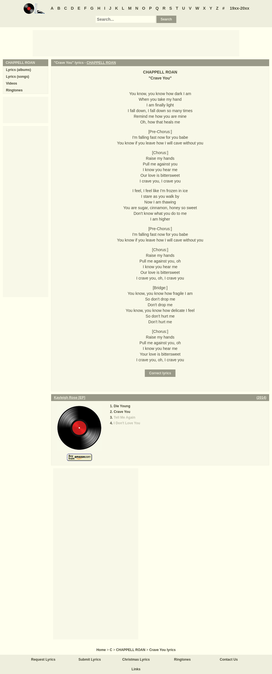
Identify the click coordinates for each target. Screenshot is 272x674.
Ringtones (14, 90)
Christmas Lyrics (136, 660)
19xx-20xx (239, 8)
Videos (11, 83)
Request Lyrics (43, 660)
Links (135, 669)
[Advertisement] (136, 43)
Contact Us (229, 660)
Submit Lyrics (89, 660)
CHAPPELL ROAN (101, 63)
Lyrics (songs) (17, 77)
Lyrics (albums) (18, 70)
